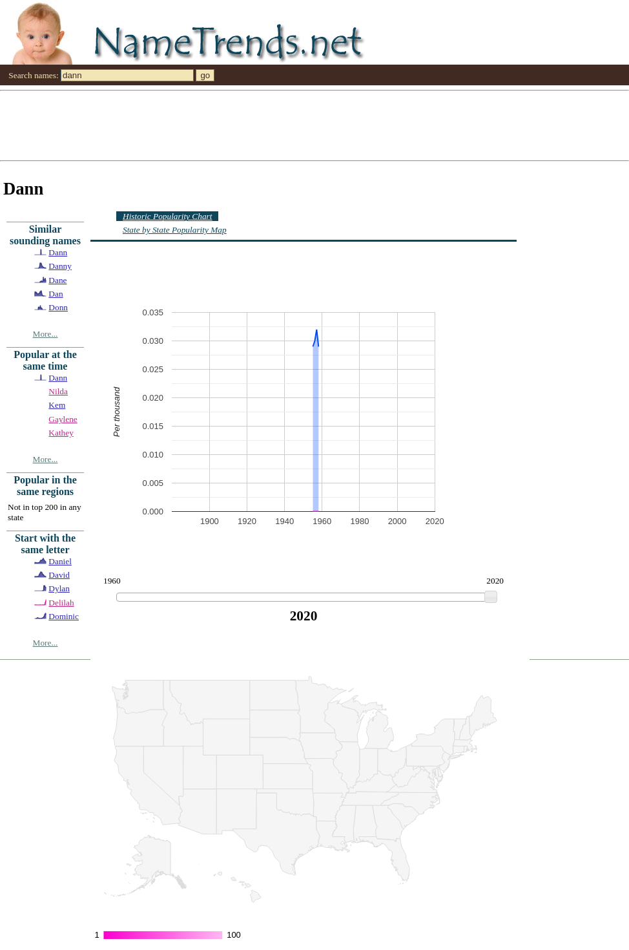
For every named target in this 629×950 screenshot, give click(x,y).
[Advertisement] (186, 125)
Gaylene (62, 419)
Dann (57, 252)
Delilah (61, 602)
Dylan (59, 588)
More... (45, 334)
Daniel (60, 561)
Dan (55, 294)
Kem (56, 405)
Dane (57, 280)
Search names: (33, 75)
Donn (58, 307)
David (59, 575)
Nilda (58, 391)
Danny (60, 266)
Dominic (63, 616)
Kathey (61, 433)
